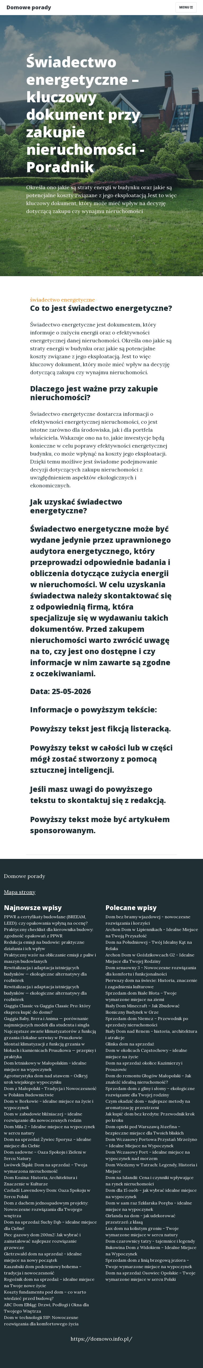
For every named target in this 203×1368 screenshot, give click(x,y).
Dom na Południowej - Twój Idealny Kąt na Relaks (148, 945)
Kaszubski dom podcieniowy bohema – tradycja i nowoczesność (42, 1270)
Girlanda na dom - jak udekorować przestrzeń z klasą (140, 1219)
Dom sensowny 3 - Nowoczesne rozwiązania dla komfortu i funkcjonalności (150, 971)
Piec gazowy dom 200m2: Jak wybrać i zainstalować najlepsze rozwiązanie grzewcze (42, 1241)
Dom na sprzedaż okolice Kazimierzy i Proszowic (143, 1066)
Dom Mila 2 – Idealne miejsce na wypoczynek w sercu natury (49, 1130)
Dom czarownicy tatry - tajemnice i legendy (150, 1241)
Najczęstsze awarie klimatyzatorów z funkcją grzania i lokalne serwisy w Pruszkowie (50, 1034)
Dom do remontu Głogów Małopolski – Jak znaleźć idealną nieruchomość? (148, 1079)
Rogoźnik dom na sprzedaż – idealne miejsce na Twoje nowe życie (49, 1282)
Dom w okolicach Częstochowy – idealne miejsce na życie (146, 1053)
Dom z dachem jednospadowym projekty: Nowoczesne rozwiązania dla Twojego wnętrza (46, 1209)
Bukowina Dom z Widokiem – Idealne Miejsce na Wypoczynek (150, 1250)
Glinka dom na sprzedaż (129, 1044)
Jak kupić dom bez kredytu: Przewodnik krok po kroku (150, 1117)
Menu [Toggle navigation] (186, 7)
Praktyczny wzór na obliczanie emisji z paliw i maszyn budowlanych (50, 958)
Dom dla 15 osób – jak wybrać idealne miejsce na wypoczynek (151, 1193)
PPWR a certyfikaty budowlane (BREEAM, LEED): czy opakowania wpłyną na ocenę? (46, 920)
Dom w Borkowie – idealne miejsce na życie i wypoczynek (48, 1104)
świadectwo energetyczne (62, 299)
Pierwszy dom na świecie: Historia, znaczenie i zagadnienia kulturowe (151, 983)
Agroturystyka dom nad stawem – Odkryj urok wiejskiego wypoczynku (45, 1079)
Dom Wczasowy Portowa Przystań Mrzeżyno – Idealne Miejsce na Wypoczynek (151, 1142)
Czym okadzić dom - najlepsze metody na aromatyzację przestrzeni (147, 1104)
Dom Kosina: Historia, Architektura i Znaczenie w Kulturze (40, 1180)
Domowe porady (28, 7)
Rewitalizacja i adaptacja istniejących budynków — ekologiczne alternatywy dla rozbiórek (45, 974)
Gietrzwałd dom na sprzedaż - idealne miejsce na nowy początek (43, 1257)
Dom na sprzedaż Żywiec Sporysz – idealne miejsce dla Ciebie (47, 1142)
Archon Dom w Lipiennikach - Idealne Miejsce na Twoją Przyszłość (151, 932)
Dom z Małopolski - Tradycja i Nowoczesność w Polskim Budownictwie (50, 1091)
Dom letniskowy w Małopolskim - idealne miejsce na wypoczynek (45, 1066)
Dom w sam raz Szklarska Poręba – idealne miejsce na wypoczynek (148, 1206)
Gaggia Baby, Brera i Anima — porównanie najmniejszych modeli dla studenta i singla (46, 1021)
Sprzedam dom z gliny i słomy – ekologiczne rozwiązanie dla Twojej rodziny (150, 1091)
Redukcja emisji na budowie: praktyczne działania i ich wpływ (44, 945)
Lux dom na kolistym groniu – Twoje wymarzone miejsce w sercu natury (142, 1231)
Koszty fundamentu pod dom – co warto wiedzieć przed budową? (45, 1295)
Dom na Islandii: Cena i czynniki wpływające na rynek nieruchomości (149, 1180)
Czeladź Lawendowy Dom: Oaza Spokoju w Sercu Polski (47, 1193)
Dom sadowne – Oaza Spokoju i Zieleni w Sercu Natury (45, 1155)
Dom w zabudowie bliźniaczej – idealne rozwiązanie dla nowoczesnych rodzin (43, 1117)
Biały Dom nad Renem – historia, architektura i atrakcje (151, 1034)
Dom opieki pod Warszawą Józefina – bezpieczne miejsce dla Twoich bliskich (144, 1130)
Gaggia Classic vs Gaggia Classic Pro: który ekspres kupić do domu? (47, 1009)
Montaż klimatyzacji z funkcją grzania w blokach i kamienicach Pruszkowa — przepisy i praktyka (50, 1050)
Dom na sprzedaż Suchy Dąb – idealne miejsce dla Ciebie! (50, 1225)
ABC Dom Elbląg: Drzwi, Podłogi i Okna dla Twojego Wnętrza (46, 1308)
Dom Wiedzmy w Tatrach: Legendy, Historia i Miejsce (151, 1168)
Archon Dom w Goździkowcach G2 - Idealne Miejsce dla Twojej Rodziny (149, 958)
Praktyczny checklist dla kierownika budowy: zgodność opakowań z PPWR (48, 932)
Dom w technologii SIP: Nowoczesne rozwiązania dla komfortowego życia (41, 1320)
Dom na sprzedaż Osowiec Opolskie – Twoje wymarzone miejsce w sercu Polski (150, 1276)
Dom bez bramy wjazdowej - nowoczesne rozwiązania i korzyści (147, 920)
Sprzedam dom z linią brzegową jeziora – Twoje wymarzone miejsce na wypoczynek (148, 1263)
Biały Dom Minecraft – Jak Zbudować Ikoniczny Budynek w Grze (142, 1009)
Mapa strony (19, 892)
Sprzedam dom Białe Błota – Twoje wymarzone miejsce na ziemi (141, 996)
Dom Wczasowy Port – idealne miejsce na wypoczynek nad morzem (147, 1155)
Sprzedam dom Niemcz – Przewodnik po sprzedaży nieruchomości (146, 1021)
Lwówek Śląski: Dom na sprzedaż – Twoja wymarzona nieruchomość (45, 1168)
